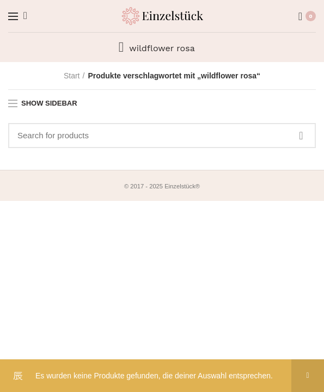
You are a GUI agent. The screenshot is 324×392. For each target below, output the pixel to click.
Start (72, 75)
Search (301, 135)
